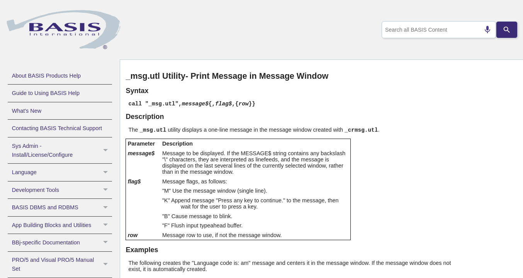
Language (62, 172)
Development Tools (62, 189)
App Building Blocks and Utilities (62, 225)
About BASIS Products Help (46, 76)
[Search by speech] (484, 29)
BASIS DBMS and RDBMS (62, 207)
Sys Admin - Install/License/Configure (62, 150)
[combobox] (437, 29)
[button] (106, 150)
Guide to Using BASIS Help (46, 93)
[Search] (506, 29)
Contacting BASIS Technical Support (57, 128)
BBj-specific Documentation (62, 242)
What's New (26, 111)
